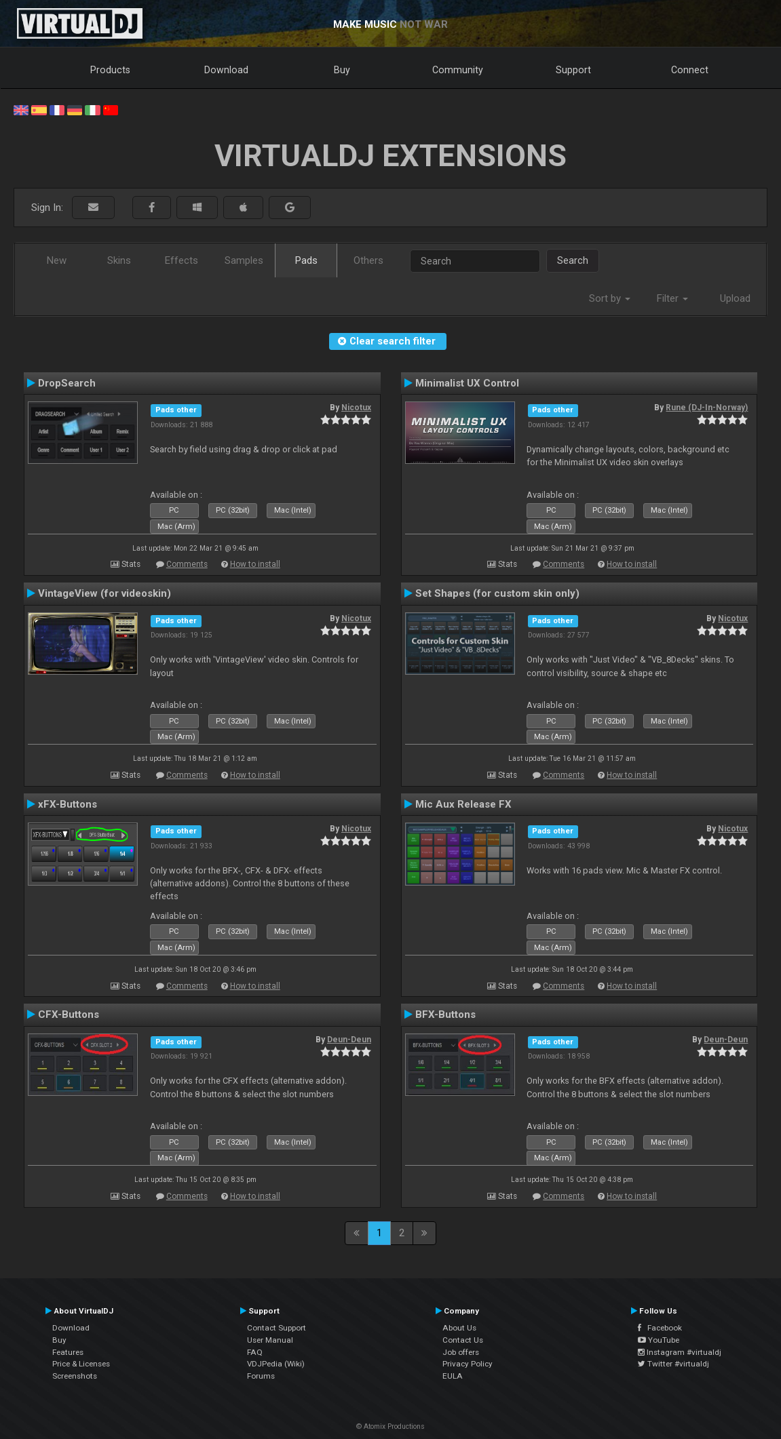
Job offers (460, 1352)
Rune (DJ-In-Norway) (707, 407)
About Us (459, 1328)
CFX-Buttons (68, 1014)
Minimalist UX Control (467, 383)
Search (572, 260)
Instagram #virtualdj (679, 1352)
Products (110, 69)
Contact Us (462, 1340)
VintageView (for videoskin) (104, 593)
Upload (735, 298)
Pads (306, 260)
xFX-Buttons (67, 804)
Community (457, 69)
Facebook (660, 1328)
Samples (244, 260)
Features (67, 1352)
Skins (119, 260)
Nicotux (356, 407)
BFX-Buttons (445, 1014)
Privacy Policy (467, 1363)
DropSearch (67, 383)
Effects (181, 260)
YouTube (658, 1340)
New (56, 260)
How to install (255, 564)
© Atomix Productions (390, 1426)
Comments (187, 564)
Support (573, 69)
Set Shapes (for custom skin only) (497, 593)
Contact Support (276, 1328)
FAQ (255, 1352)
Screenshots (74, 1376)
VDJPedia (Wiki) (276, 1363)
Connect (689, 69)
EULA (452, 1376)
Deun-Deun (349, 1039)
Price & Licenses (81, 1363)
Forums (261, 1376)
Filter (672, 298)
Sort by (609, 298)
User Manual (270, 1340)
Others (368, 260)
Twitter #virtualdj (673, 1363)
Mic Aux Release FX (463, 804)
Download (226, 69)
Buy (342, 69)
